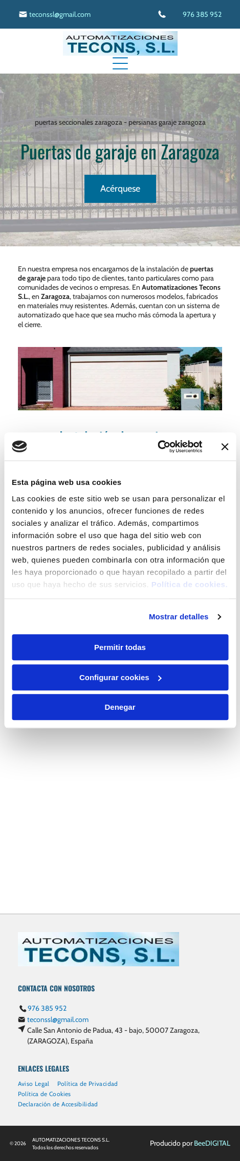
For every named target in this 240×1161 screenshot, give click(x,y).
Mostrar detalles (179, 616)
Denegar (119, 707)
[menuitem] (37, 1082)
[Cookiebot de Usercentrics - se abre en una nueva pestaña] (157, 446)
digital (217, 1143)
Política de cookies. (189, 584)
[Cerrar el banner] (224, 446)
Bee (199, 1143)
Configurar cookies (120, 677)
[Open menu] (120, 63)
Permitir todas (120, 647)
